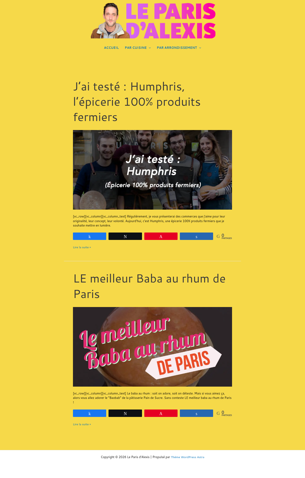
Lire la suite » (82, 247)
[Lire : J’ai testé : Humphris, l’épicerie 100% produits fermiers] (152, 170)
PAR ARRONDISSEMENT (179, 47)
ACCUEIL (111, 48)
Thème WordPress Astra (188, 457)
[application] (149, 47)
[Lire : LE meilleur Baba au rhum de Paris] (152, 346)
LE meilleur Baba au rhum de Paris (150, 285)
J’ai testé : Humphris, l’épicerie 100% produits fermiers (138, 101)
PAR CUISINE (138, 47)
